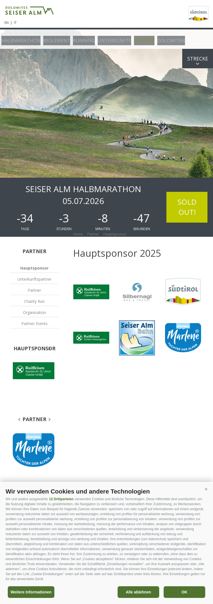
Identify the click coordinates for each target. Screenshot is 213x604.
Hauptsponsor (34, 268)
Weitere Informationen (31, 592)
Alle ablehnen (138, 592)
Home (78, 234)
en (6, 22)
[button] (206, 489)
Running (76, 39)
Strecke (197, 58)
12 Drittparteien (61, 499)
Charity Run (34, 301)
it (15, 22)
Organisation (34, 312)
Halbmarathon (18, 39)
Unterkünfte (104, 39)
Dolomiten (156, 39)
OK (184, 592)
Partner (131, 39)
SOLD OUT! (187, 207)
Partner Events (34, 323)
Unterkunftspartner (34, 279)
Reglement (51, 39)
